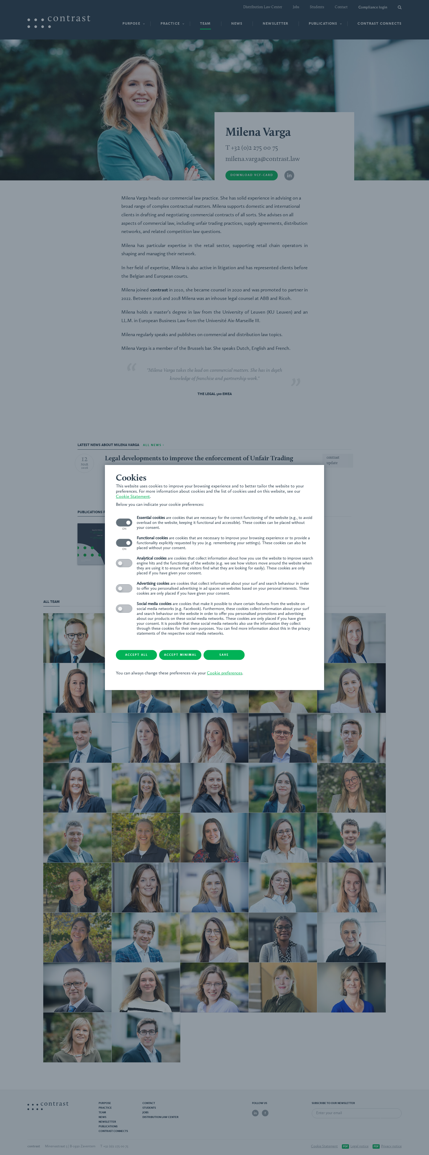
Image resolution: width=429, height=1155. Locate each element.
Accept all (136, 655)
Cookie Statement (133, 497)
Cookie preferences (224, 673)
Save (224, 655)
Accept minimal (180, 655)
